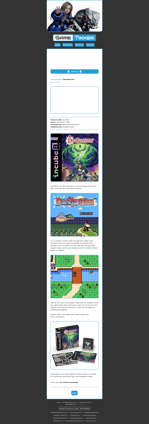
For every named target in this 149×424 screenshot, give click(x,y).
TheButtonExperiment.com (74, 421)
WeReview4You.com (89, 415)
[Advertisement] (75, 61)
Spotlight (67, 45)
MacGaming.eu (75, 415)
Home (57, 45)
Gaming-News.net (75, 412)
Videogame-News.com (60, 415)
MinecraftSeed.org (76, 418)
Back (74, 393)
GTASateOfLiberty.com (60, 418)
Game (74, 38)
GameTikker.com (70, 404)
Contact (90, 45)
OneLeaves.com (91, 421)
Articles (79, 45)
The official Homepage (68, 382)
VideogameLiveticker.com (59, 412)
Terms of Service (84, 402)
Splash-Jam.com (91, 418)
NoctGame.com (57, 421)
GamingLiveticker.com (91, 412)
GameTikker (57, 82)
